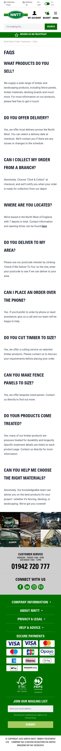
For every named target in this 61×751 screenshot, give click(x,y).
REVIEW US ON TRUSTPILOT (33, 34)
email (41, 587)
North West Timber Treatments (17, 42)
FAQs (35, 42)
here (44, 226)
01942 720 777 (30, 566)
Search (51, 26)
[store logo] (16, 14)
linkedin (27, 587)
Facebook (20, 587)
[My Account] (34, 15)
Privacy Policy (30, 718)
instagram (34, 587)
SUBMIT (30, 724)
